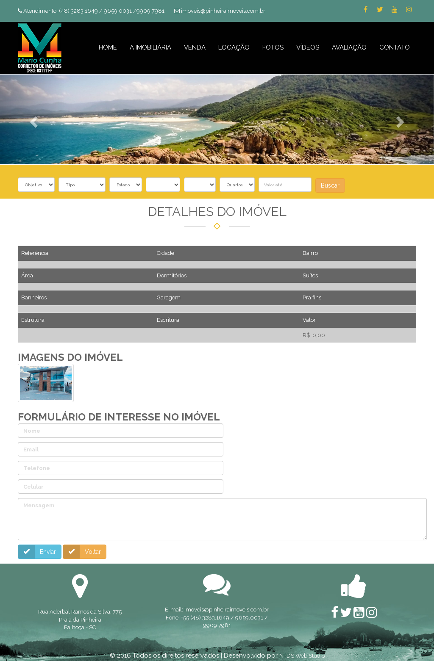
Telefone (35, 468)
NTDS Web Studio (302, 655)
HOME (108, 47)
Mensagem (37, 505)
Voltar (81, 552)
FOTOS (273, 47)
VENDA (195, 47)
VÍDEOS (307, 47)
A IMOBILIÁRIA (150, 47)
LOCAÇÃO (234, 47)
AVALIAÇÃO (349, 47)
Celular (32, 487)
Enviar (36, 552)
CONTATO (394, 47)
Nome (30, 431)
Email (30, 449)
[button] (32, 119)
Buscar (330, 185)
